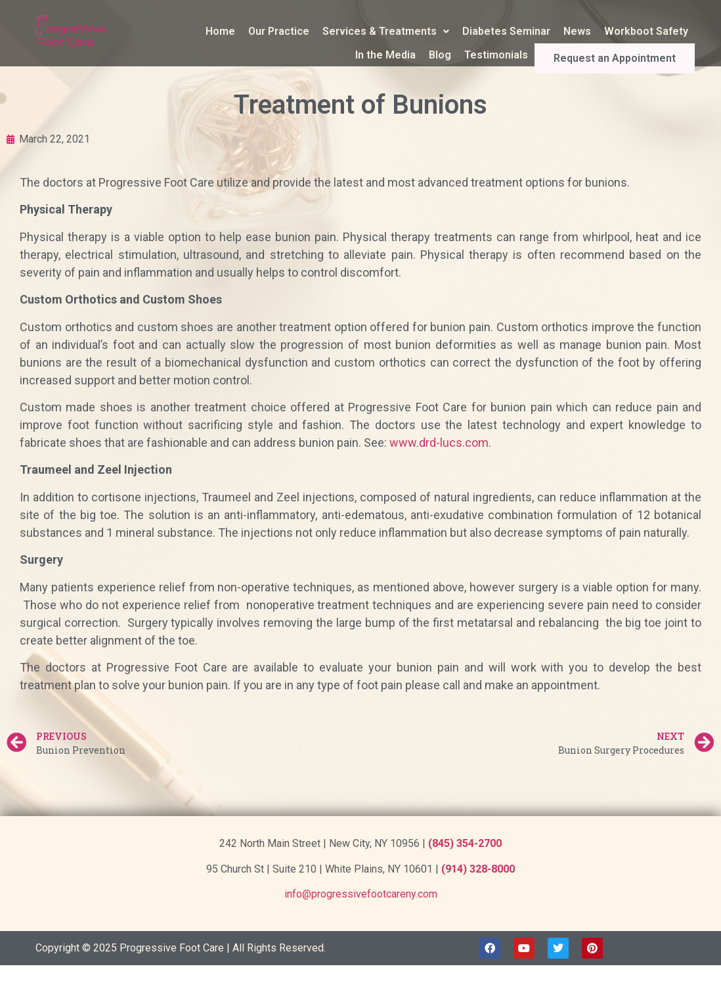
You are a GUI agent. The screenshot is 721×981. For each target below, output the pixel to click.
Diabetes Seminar (506, 31)
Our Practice (278, 31)
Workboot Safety (646, 31)
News (577, 31)
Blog (471, 55)
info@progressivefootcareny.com (360, 894)
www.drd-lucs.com (439, 442)
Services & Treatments (385, 31)
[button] (386, 31)
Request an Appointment (630, 55)
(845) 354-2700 (465, 843)
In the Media (417, 55)
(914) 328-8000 (478, 869)
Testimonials (527, 55)
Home (220, 31)
